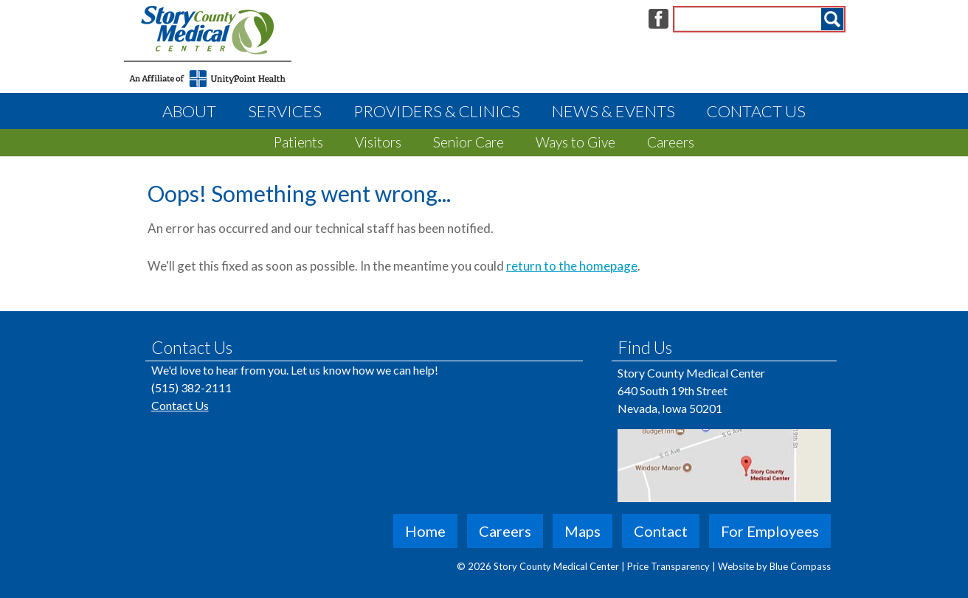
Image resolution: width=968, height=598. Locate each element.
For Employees (770, 531)
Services (285, 111)
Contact (661, 531)
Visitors (378, 141)
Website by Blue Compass (774, 566)
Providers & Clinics (436, 111)
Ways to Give (575, 141)
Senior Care (468, 141)
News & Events (613, 111)
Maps (582, 531)
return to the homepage (571, 266)
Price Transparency (669, 566)
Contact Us (756, 111)
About (189, 111)
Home (425, 531)
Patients (298, 141)
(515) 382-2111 (191, 387)
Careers (670, 141)
